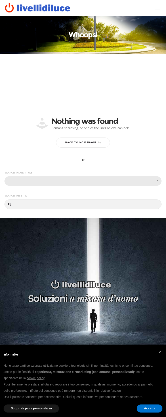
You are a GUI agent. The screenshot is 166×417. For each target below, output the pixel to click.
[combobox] (83, 181)
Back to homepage (83, 142)
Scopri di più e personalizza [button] (31, 408)
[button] (160, 351)
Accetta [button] (149, 408)
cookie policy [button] (35, 378)
